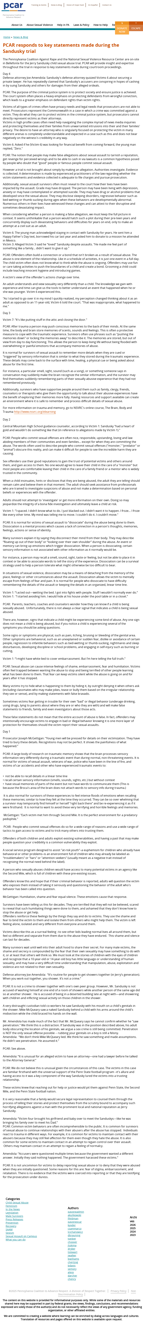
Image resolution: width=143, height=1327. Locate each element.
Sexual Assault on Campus (21, 1236)
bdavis (72, 1265)
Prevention (12, 1222)
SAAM (9, 1229)
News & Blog (56, 5)
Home (6, 37)
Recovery (11, 1226)
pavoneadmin (76, 1211)
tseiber (72, 1238)
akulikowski (74, 1215)
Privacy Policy (118, 1291)
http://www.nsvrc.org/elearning (35, 412)
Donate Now (122, 27)
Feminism (11, 1206)
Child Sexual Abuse (17, 1202)
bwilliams (73, 1258)
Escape (136, 25)
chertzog (73, 1262)
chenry (72, 1279)
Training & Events (38, 5)
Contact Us (106, 5)
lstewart (72, 1252)
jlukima (72, 1245)
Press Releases (14, 1219)
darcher (72, 1275)
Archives (133, 1219)
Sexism (10, 1232)
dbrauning (74, 1235)
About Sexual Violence (40, 25)
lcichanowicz (75, 1232)
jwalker (72, 1255)
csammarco (74, 1228)
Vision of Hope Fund (75, 5)
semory (72, 1269)
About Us (17, 25)
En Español (93, 5)
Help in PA (63, 25)
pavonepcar (75, 1222)
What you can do (15, 1239)
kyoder (72, 1225)
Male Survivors (14, 1216)
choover (72, 1242)
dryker (71, 1248)
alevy (71, 1272)
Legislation (12, 1212)
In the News (13, 1209)
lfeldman (73, 1218)
